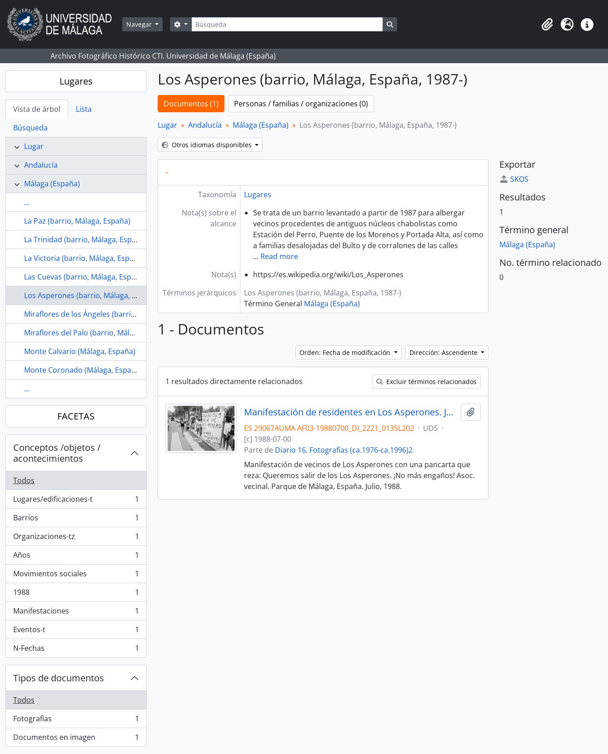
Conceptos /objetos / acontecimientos (56, 452)
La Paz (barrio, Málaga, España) (77, 221)
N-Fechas (76, 650)
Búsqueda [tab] (30, 128)
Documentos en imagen (76, 739)
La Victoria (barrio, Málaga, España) (84, 258)
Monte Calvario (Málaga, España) (79, 351)
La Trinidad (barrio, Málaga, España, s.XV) (94, 240)
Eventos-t (76, 631)
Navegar (140, 24)
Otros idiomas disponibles (208, 144)
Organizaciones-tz (76, 538)
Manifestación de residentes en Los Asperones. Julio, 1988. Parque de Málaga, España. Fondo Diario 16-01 (350, 412)
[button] (547, 25)
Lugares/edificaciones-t (76, 501)
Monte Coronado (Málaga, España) (83, 370)
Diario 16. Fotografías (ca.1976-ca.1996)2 (344, 450)
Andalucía (41, 165)
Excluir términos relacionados (426, 381)
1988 (76, 594)
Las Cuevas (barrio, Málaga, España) (85, 277)
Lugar (34, 146)
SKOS (513, 179)
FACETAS (76, 416)
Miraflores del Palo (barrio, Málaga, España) (98, 333)
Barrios (76, 519)
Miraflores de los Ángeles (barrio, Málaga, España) (109, 314)
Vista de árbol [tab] (36, 109)
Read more (279, 256)
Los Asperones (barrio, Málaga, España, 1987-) (102, 295)
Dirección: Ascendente (444, 352)
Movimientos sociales (76, 575)
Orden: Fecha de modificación (345, 352)
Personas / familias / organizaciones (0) (301, 104)
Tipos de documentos (58, 678)
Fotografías (76, 720)
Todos (24, 480)
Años (76, 556)
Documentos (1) (191, 104)
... (27, 202)
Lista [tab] (84, 109)
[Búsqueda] (287, 24)
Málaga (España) (52, 184)
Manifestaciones (76, 612)
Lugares (76, 81)
